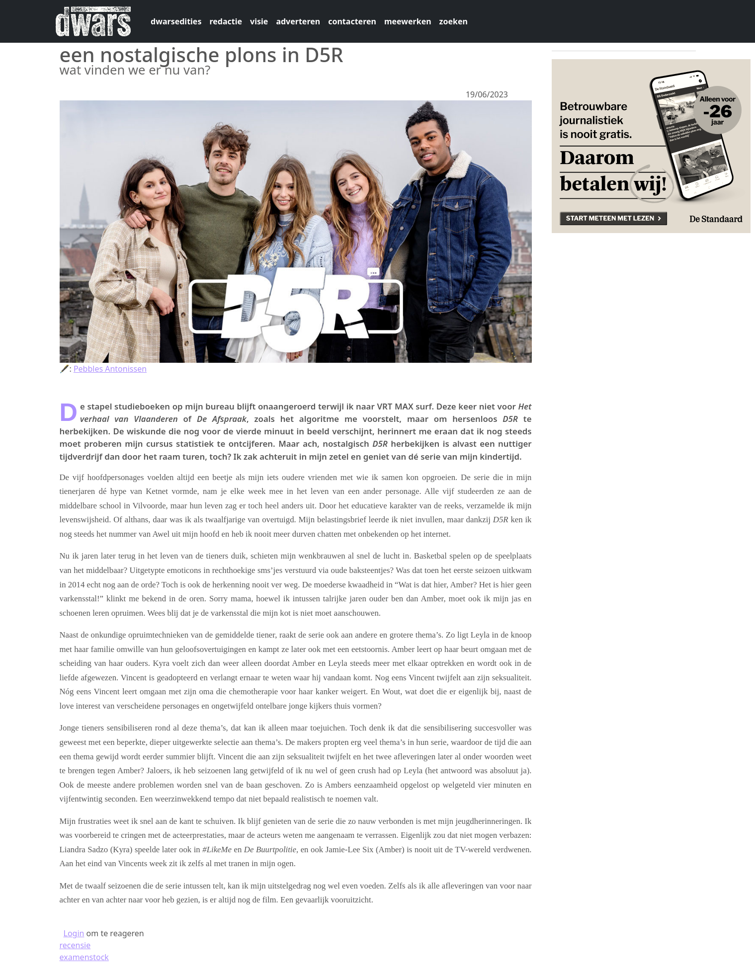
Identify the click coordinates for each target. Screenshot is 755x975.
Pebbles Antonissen (110, 368)
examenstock (84, 957)
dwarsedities (176, 21)
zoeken (453, 21)
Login (74, 933)
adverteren (298, 21)
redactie (225, 21)
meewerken (407, 21)
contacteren (352, 21)
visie (259, 21)
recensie (75, 945)
